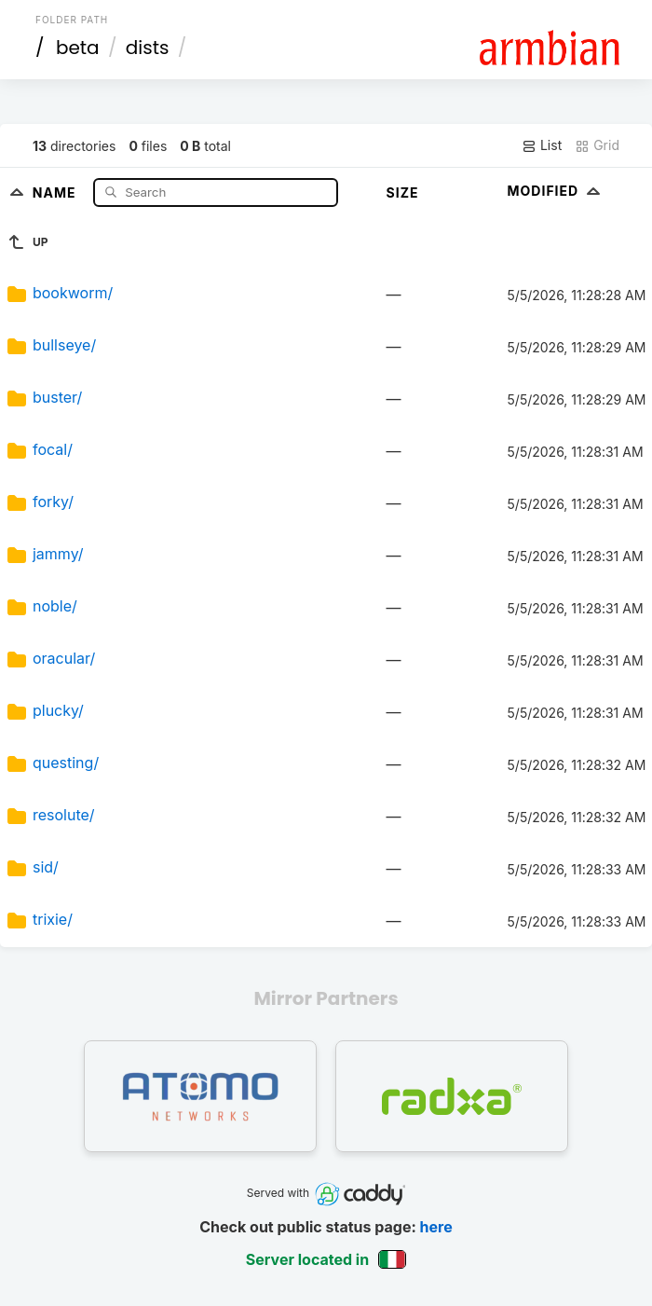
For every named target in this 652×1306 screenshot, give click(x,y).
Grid (597, 145)
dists (148, 47)
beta (78, 47)
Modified (556, 191)
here (436, 1226)
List (542, 145)
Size (403, 192)
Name (56, 191)
